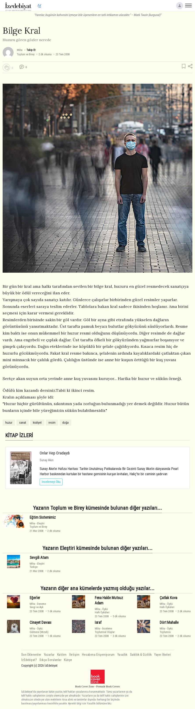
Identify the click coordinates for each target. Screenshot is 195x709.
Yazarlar (49, 655)
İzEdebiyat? (29, 660)
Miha (19, 50)
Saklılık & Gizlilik (141, 655)
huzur (8, 422)
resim (51, 422)
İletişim (74, 655)
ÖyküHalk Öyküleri (102, 610)
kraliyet (37, 422)
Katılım (62, 655)
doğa (65, 422)
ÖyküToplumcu (166, 630)
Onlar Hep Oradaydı (55, 453)
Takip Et (31, 50)
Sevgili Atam (39, 557)
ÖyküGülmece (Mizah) (39, 630)
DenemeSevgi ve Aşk (38, 605)
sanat (22, 422)
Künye (68, 660)
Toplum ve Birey (25, 54)
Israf (98, 622)
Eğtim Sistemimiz (42, 517)
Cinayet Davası (40, 622)
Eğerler (35, 598)
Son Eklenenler (31, 655)
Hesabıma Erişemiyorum (98, 655)
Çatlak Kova (168, 598)
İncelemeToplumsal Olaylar (105, 630)
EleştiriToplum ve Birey (38, 525)
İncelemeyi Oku (51, 482)
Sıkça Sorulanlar (50, 660)
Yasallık (122, 655)
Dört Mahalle (169, 622)
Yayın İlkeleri (162, 655)
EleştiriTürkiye (37, 565)
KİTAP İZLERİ (19, 435)
